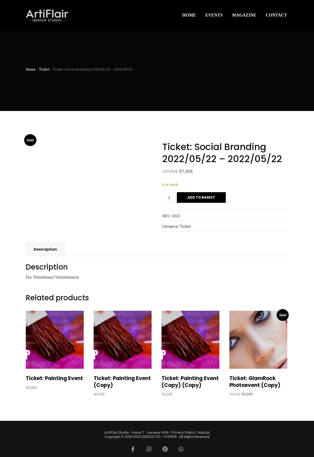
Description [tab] (45, 249)
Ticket (44, 69)
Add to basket (201, 197)
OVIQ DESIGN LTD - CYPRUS (155, 436)
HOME (189, 15)
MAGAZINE (244, 15)
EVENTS (214, 15)
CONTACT (276, 15)
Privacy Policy (183, 432)
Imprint (203, 432)
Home (30, 69)
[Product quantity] (169, 197)
